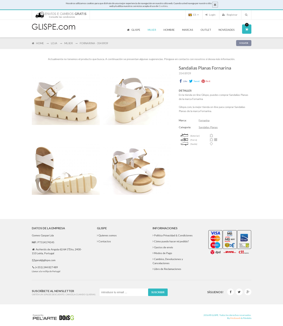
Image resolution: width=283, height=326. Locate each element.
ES (193, 14)
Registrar (229, 14)
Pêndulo (247, 318)
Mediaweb (235, 318)
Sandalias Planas (208, 127)
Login (210, 14)
